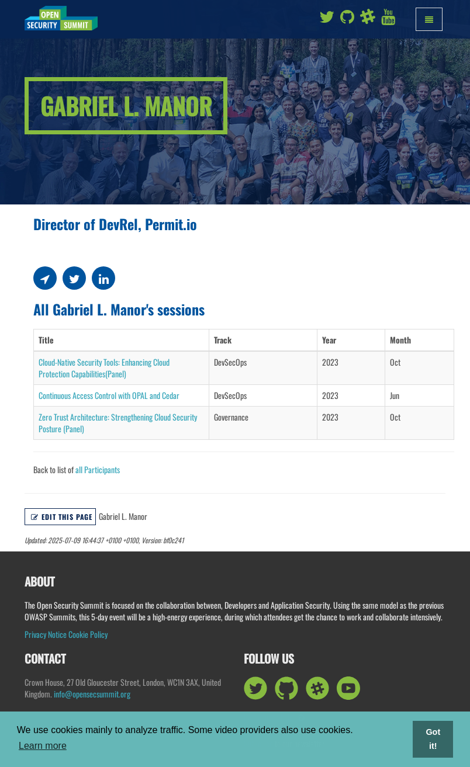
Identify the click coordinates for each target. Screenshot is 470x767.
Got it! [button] (433, 739)
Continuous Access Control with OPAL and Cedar (109, 395)
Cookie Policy (88, 634)
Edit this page (61, 517)
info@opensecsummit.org (92, 694)
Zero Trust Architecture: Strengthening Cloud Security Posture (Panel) (118, 423)
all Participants (97, 469)
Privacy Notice (46, 634)
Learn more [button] (43, 746)
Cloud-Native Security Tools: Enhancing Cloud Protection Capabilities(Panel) (104, 368)
